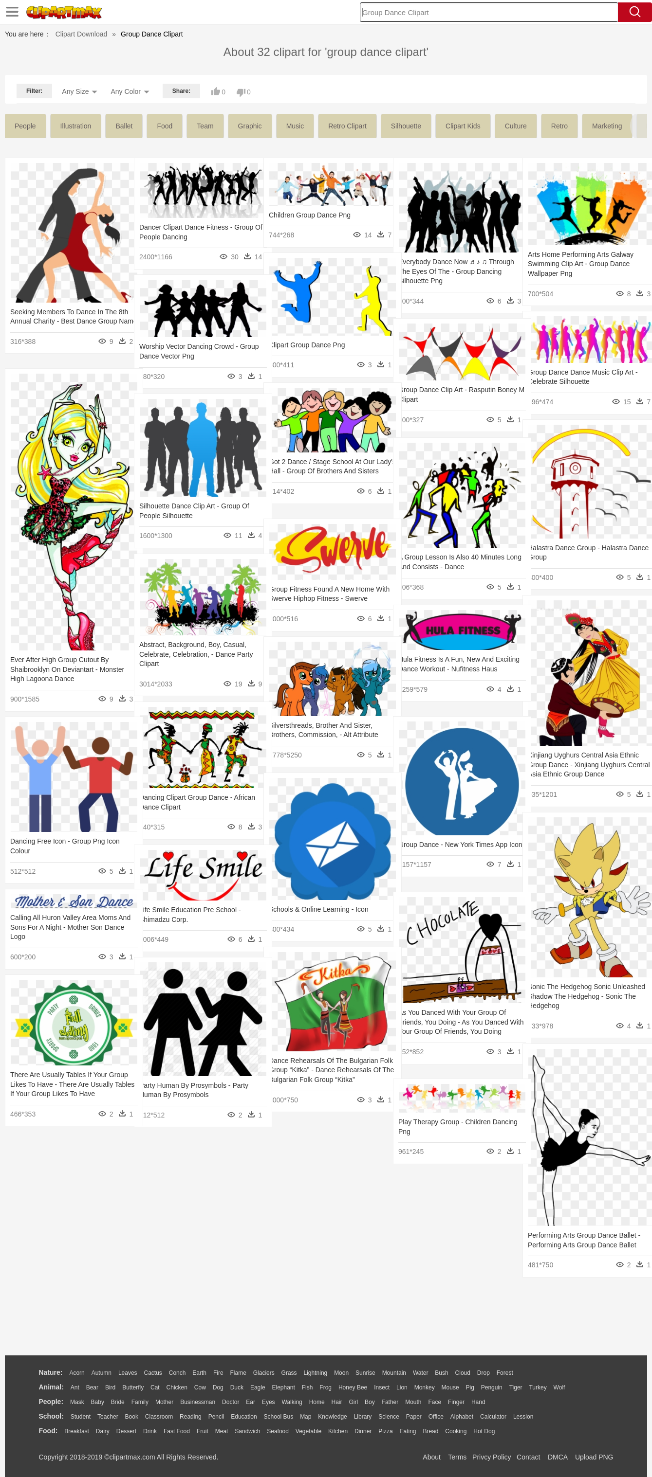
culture (516, 126)
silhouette (406, 126)
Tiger (515, 1387)
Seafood (278, 1431)
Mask (77, 1402)
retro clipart (347, 126)
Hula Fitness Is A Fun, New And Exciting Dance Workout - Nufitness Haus (451, 668)
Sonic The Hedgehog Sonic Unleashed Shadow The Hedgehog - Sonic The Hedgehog (583, 996)
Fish (307, 1387)
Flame (238, 1372)
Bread (430, 1431)
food (164, 126)
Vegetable (308, 1431)
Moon (341, 1372)
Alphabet (461, 1416)
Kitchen (338, 1431)
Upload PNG (594, 1457)
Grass (289, 1372)
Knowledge (332, 1416)
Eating (408, 1431)
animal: (51, 1387)
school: (51, 1416)
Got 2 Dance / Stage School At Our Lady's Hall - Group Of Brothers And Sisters (323, 471)
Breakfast (76, 1431)
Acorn (76, 1372)
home (317, 1402)
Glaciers (264, 1372)
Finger (456, 1402)
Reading (191, 1416)
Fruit (202, 1431)
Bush (441, 1372)
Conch (177, 1372)
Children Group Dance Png (310, 215)
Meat (221, 1431)
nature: (51, 1372)
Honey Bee (352, 1387)
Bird (110, 1387)
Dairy (103, 1431)
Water (420, 1372)
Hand (478, 1402)
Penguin (492, 1387)
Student (81, 1416)
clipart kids (463, 126)
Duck (236, 1387)
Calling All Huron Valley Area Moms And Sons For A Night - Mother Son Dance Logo (63, 927)
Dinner (363, 1431)
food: (48, 1431)
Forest (505, 1372)
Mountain (394, 1372)
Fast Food (177, 1431)
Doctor (230, 1402)
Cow (200, 1387)
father (390, 1402)
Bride (118, 1402)
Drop (483, 1372)
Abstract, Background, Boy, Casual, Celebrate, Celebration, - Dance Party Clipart (196, 654)
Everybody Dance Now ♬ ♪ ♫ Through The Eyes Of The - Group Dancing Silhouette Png (450, 271)
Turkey (537, 1387)
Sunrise (365, 1372)
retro (559, 126)
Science (388, 1416)
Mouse (450, 1387)
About (432, 1457)
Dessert (126, 1431)
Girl (353, 1402)
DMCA (557, 1457)
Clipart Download (82, 34)
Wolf (559, 1387)
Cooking (455, 1431)
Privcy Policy (491, 1457)
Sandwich (247, 1431)
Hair (337, 1402)
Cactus (153, 1372)
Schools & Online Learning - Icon (319, 909)
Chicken (177, 1387)
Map (305, 1416)
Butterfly (133, 1387)
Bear (92, 1387)
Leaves (127, 1372)
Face (434, 1402)
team (205, 126)
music (295, 126)
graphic (250, 126)
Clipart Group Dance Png (307, 345)
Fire (218, 1372)
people (25, 126)
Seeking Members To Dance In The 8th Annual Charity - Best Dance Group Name (63, 321)
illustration (76, 126)
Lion (402, 1387)
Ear (250, 1402)
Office (436, 1416)
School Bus (279, 1416)
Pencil (216, 1416)
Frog (325, 1387)
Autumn (102, 1372)
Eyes (268, 1402)
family (140, 1402)
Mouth (413, 1402)
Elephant (283, 1387)
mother (164, 1402)
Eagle (257, 1387)
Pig (470, 1387)
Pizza (385, 1431)
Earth (199, 1372)
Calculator (493, 1416)
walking (292, 1402)
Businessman (197, 1402)
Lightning (316, 1372)
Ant (75, 1387)
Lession (523, 1416)
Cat (155, 1387)
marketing (607, 126)
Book (131, 1416)
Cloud (462, 1372)
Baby (97, 1402)
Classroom (159, 1416)
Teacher (107, 1416)
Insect (382, 1387)
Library (363, 1416)
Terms (457, 1457)
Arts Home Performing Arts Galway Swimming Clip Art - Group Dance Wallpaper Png (580, 264)
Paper (414, 1416)
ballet (123, 126)
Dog (218, 1387)
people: (51, 1401)
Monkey (424, 1387)
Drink (150, 1431)
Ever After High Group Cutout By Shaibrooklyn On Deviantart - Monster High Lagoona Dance (67, 669)
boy (370, 1402)
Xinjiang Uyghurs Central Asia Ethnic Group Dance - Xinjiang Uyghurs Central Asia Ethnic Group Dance (583, 764)
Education (244, 1416)
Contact (528, 1457)
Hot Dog (484, 1431)
